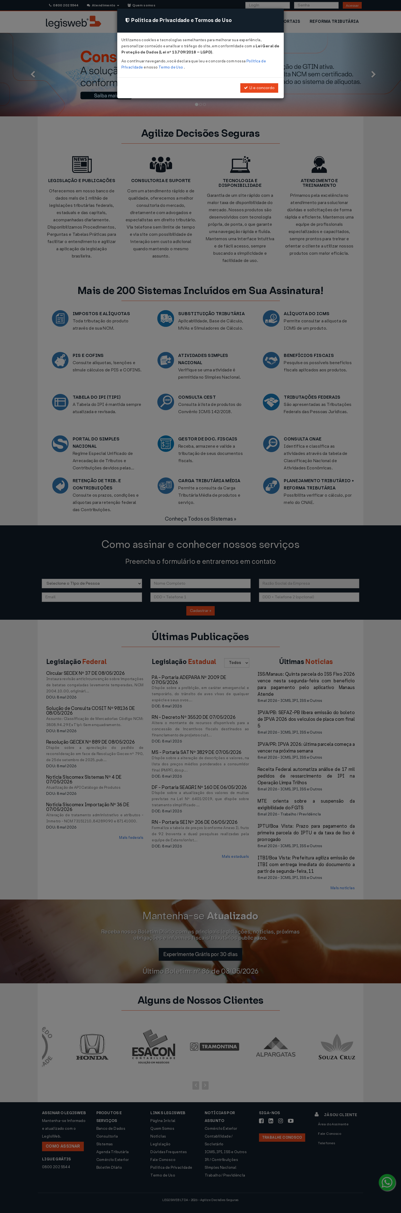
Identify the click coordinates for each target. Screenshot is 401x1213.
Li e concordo (259, 87)
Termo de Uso (171, 67)
